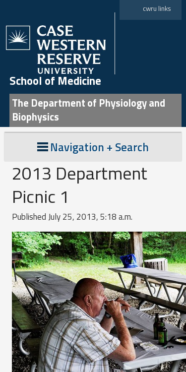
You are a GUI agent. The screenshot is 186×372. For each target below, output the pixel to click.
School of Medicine (55, 80)
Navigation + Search (93, 147)
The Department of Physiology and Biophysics (88, 110)
